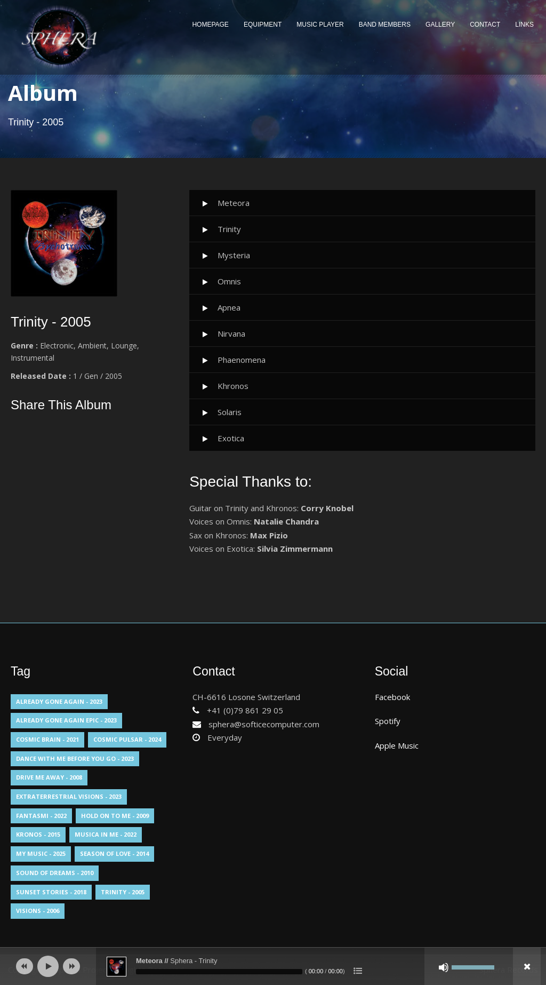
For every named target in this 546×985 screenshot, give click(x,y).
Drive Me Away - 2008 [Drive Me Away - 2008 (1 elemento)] (49, 777)
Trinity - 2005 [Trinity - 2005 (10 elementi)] (122, 892)
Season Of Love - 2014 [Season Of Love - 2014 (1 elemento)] (114, 853)
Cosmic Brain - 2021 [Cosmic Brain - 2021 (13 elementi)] (47, 739)
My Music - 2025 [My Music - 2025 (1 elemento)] (41, 853)
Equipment (263, 24)
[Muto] (443, 967)
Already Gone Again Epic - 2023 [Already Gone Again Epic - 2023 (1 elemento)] (66, 720)
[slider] (219, 971)
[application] (273, 966)
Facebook (392, 697)
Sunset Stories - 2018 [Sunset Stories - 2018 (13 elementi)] (51, 892)
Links (524, 24)
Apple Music (397, 745)
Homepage (210, 24)
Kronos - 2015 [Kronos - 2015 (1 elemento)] (38, 834)
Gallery (440, 24)
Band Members (385, 24)
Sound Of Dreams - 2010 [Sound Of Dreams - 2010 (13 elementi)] (54, 873)
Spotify (387, 721)
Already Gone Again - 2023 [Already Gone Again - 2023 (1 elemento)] (59, 701)
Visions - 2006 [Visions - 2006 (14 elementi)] (37, 911)
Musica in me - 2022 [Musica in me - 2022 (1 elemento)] (105, 834)
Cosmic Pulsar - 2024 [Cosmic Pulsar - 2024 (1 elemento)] (127, 739)
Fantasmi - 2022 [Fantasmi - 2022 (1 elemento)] (41, 816)
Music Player (319, 24)
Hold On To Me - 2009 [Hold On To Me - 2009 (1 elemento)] (115, 816)
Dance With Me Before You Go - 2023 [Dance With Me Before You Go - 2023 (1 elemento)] (75, 758)
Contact (485, 24)
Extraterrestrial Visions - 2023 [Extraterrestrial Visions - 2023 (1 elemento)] (69, 796)
